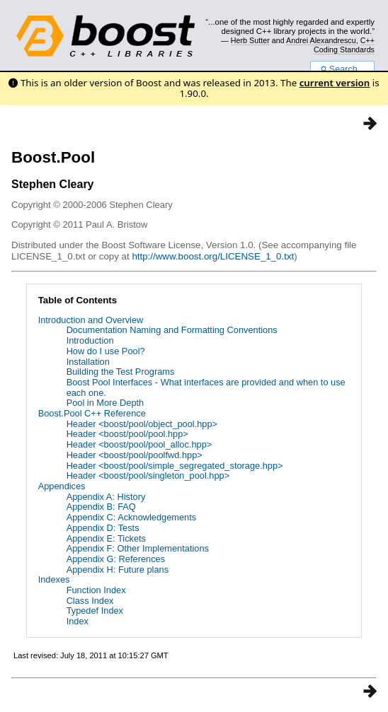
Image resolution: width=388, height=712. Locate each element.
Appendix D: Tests (103, 528)
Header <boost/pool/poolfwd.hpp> (134, 455)
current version (334, 82)
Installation (88, 361)
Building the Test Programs (121, 371)
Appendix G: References (116, 559)
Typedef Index (95, 610)
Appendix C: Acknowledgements (132, 517)
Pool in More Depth (105, 402)
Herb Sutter (250, 40)
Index (78, 621)
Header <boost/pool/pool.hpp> (127, 433)
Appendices (62, 486)
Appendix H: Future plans (118, 569)
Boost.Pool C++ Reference (92, 413)
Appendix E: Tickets (106, 538)
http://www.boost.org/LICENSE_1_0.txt (213, 256)
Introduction (90, 340)
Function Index (96, 590)
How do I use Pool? (106, 351)
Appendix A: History (106, 496)
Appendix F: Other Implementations (138, 548)
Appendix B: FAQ (101, 506)
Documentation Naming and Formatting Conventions (172, 330)
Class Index (90, 600)
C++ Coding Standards (344, 44)
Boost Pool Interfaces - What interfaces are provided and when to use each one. (206, 387)
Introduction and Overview (91, 320)
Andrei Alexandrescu (321, 40)
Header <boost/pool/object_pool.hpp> (142, 424)
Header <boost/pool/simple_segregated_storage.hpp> (175, 465)
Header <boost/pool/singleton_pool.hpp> (148, 475)
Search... (342, 69)
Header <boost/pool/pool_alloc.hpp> (139, 444)
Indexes (54, 579)
